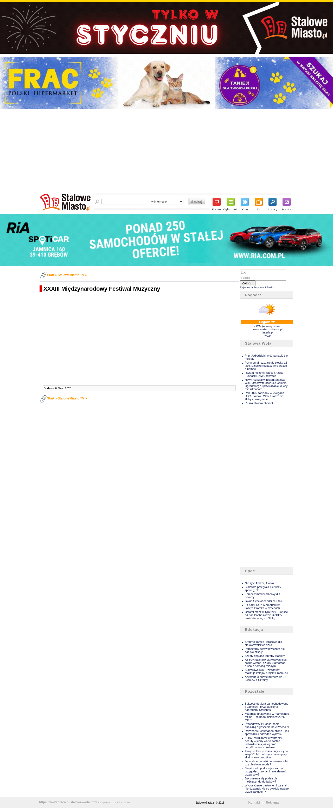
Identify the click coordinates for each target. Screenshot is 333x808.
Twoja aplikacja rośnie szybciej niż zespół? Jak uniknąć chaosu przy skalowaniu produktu (266, 754)
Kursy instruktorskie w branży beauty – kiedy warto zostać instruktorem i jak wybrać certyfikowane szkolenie (263, 742)
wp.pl (268, 335)
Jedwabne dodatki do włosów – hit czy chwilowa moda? (266, 763)
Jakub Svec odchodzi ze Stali (263, 601)
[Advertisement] (166, 152)
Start (50, 275)
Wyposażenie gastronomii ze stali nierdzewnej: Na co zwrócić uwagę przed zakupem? (267, 788)
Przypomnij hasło (263, 287)
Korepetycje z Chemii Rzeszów (114, 802)
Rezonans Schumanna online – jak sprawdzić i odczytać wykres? (267, 732)
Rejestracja (246, 287)
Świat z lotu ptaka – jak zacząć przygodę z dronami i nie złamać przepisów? (265, 771)
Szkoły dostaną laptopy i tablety (265, 655)
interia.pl (267, 332)
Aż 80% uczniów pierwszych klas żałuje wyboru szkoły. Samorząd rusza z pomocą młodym (266, 662)
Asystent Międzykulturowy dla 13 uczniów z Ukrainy (265, 678)
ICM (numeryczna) (267, 326)
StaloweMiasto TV (71, 275)
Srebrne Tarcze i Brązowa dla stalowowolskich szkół (263, 643)
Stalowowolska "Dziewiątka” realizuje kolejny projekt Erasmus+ (266, 671)
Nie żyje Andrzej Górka (259, 583)
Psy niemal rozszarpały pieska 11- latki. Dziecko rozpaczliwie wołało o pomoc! (266, 365)
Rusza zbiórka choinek (259, 403)
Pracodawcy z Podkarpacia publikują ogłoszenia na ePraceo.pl (267, 725)
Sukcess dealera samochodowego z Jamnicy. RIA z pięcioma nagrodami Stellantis (267, 706)
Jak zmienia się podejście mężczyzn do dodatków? (261, 780)
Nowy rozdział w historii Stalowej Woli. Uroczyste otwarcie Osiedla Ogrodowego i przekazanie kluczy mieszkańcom (266, 384)
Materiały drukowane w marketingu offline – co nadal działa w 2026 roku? (267, 717)
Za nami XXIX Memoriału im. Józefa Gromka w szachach (263, 606)
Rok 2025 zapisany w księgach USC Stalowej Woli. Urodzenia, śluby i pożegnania (264, 396)
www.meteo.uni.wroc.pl (268, 329)
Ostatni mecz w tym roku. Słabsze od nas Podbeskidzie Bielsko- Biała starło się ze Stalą (266, 615)
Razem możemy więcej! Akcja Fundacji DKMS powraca (264, 374)
